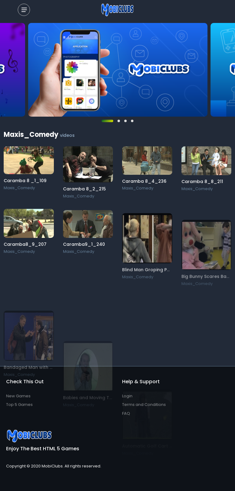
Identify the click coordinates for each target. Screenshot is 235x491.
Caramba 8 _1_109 (25, 181)
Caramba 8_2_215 (84, 189)
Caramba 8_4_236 (144, 181)
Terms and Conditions (144, 404)
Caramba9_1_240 (84, 247)
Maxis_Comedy (19, 188)
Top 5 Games (19, 404)
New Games (18, 396)
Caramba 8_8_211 (202, 182)
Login (127, 396)
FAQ (126, 413)
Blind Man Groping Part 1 (149, 276)
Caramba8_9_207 (25, 245)
